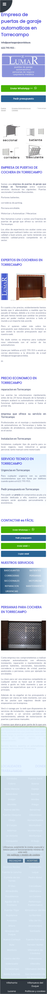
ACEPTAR (32, 860)
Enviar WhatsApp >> (23, 88)
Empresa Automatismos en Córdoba (21, 109)
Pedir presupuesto (23, 98)
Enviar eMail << (23, 546)
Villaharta (11, 982)
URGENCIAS (11, 591)
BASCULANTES (12, 570)
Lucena (12, 991)
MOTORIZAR (35, 580)
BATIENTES (35, 570)
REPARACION (12, 586)
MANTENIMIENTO (35, 586)
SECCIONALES (11, 580)
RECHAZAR (15, 860)
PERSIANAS (35, 575)
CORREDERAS (12, 575)
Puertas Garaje (3, 109)
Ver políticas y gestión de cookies (23, 855)
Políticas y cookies (35, 991)
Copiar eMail (23, 554)
